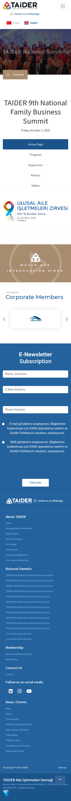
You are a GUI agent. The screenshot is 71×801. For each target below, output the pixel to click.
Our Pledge (11, 544)
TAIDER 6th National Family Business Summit (28, 612)
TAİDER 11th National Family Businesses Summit (29, 585)
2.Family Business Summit (18, 633)
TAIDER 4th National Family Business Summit (28, 623)
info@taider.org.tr (26, 787)
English (30, 22)
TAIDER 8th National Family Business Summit (28, 601)
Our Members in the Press (18, 745)
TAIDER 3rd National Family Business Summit (28, 628)
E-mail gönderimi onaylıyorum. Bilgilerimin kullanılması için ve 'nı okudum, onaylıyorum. (37, 428)
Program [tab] (35, 154)
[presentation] (4, 319)
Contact (9, 674)
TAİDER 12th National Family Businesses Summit (29, 580)
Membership (12, 659)
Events (9, 713)
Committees (12, 549)
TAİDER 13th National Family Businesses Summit (29, 575)
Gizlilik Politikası (21, 433)
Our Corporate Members (17, 560)
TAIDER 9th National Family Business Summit (28, 596)
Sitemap (62, 767)
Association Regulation (17, 554)
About (8, 523)
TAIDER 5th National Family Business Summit (28, 617)
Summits (18, 74)
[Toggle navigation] (63, 6)
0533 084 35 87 (9, 787)
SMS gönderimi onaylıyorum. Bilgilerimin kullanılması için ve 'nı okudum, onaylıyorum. (37, 446)
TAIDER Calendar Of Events (19, 724)
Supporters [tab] (35, 165)
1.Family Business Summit (18, 639)
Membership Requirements (19, 654)
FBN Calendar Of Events (17, 729)
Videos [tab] (35, 185)
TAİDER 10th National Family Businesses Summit (29, 591)
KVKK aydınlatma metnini (47, 428)
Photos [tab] (35, 175)
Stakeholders (12, 533)
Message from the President (19, 528)
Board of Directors (14, 538)
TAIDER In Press (13, 740)
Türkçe (13, 22)
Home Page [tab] (35, 144)
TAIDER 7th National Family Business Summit (28, 607)
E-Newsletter (12, 735)
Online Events (12, 719)
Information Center (15, 751)
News (8, 708)
